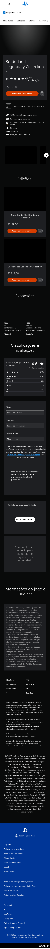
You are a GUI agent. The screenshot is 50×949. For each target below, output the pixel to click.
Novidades (8, 21)
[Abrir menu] (3, 4)
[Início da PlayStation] (25, 4)
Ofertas (32, 21)
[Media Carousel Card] (21, 155)
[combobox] (25, 413)
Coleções (21, 21)
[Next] (46, 155)
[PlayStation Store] (12, 12)
